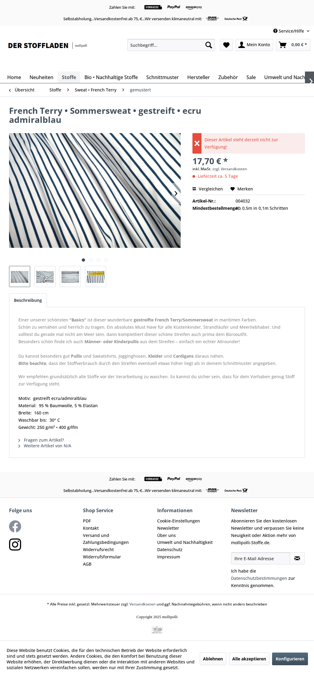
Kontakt (91, 528)
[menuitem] (171, 45)
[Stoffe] (69, 77)
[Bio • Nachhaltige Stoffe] (111, 77)
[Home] (14, 77)
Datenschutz (169, 549)
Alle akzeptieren (249, 659)
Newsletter (168, 528)
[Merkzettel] (226, 45)
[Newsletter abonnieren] (297, 558)
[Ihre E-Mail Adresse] (260, 558)
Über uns (166, 535)
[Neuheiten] (41, 77)
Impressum (168, 557)
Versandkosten (142, 604)
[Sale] (251, 77)
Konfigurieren (290, 659)
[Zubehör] (228, 77)
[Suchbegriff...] (171, 45)
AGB (87, 564)
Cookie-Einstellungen (178, 521)
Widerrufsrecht (98, 549)
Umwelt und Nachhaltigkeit (185, 542)
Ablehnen (213, 659)
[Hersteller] (198, 77)
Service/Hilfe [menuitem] (289, 31)
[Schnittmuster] (162, 77)
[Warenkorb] (293, 45)
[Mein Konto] (254, 45)
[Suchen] (208, 45)
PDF (87, 521)
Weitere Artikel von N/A (44, 446)
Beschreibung (28, 300)
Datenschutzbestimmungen (259, 578)
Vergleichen (207, 189)
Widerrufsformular (102, 557)
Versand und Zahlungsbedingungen (106, 538)
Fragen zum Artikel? (41, 440)
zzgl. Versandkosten (229, 168)
